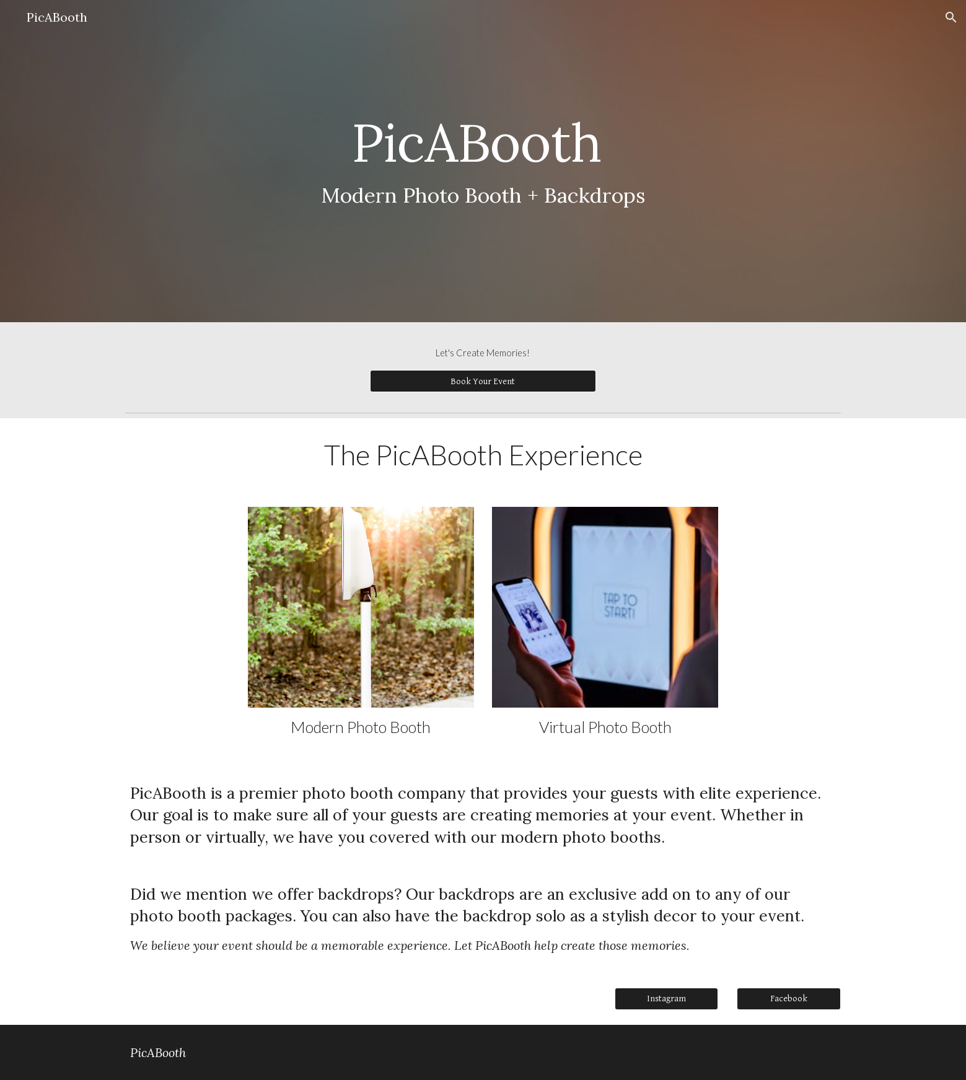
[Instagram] (666, 998)
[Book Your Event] (483, 381)
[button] (951, 17)
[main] (482, 161)
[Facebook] (788, 998)
